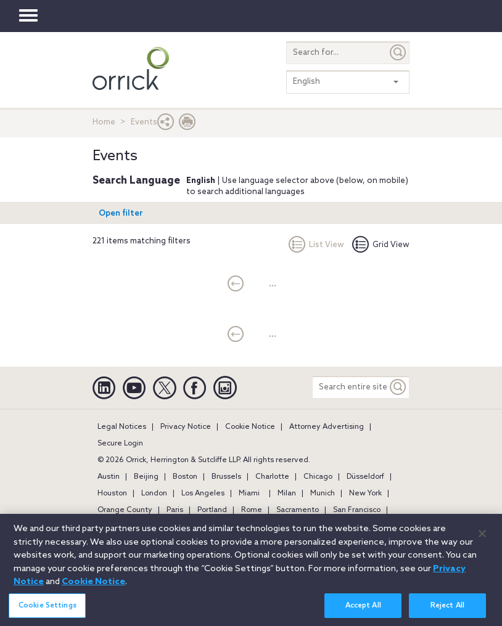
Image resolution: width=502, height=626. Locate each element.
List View (316, 245)
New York (365, 493)
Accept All (363, 613)
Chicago (317, 477)
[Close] (482, 541)
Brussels (226, 477)
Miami (249, 493)
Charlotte (272, 477)
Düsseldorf (365, 477)
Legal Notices (121, 427)
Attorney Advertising (326, 427)
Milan (287, 493)
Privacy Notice (185, 427)
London (154, 493)
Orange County (124, 510)
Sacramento (297, 510)
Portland (212, 510)
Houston (112, 493)
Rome (251, 510)
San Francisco (357, 510)
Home (104, 122)
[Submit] (398, 52)
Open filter (121, 213)
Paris (175, 510)
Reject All (447, 613)
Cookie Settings (47, 613)
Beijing (146, 477)
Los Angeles (202, 493)
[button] (166, 125)
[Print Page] (187, 125)
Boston (185, 477)
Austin (108, 477)
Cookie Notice (250, 427)
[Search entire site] (350, 387)
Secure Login (120, 443)
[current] (236, 284)
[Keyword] (398, 387)
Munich (322, 493)
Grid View (380, 245)
